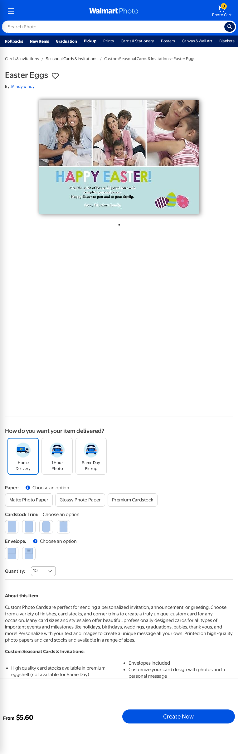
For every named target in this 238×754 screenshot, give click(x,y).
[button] (55, 76)
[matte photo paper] (29, 500)
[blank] (11, 553)
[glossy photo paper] (80, 500)
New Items (39, 41)
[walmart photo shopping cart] (222, 11)
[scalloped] (63, 526)
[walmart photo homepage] (114, 11)
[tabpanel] (119, 157)
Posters (168, 41)
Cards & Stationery (137, 41)
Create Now (178, 716)
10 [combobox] (35, 570)
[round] (29, 526)
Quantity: (15, 571)
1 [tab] (118, 224)
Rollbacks (14, 41)
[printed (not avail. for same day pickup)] (29, 553)
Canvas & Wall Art (197, 41)
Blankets (227, 41)
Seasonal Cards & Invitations (71, 58)
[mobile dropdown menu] (11, 11)
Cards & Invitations (22, 58)
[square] (11, 526)
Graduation (66, 41)
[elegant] (46, 526)
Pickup (90, 41)
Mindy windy (23, 86)
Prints (108, 41)
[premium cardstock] (133, 500)
